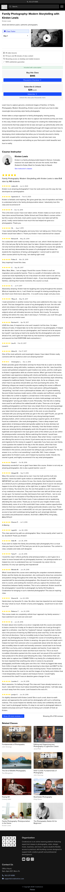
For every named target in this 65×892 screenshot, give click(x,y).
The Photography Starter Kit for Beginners (45, 822)
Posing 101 (6, 797)
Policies (32, 889)
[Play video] (47, 38)
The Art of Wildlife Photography (14, 770)
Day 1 (6, 36)
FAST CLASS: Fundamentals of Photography (45, 771)
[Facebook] (28, 859)
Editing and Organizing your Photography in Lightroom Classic (46, 745)
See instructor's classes (23, 168)
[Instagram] (32, 859)
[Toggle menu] (62, 6)
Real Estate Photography (43, 797)
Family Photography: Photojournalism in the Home (16, 822)
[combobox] (34, 6)
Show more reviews (13, 716)
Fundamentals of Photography (13, 744)
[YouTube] (23, 859)
